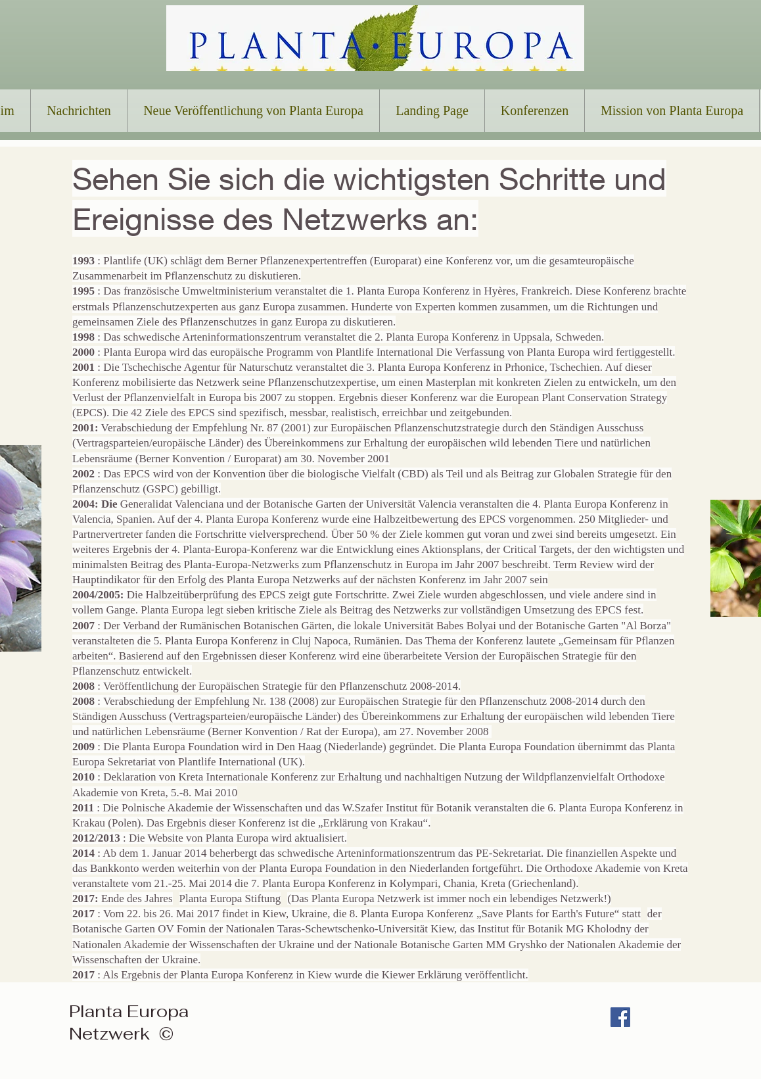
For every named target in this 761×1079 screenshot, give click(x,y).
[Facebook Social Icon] (620, 1017)
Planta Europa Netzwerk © (129, 1022)
